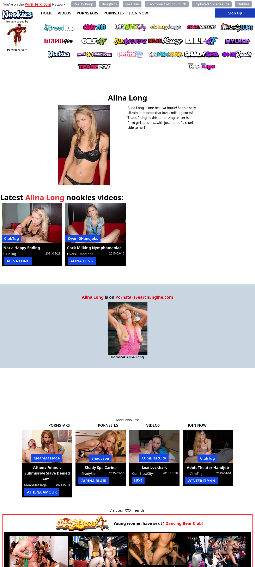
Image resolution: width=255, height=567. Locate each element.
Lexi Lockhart (154, 467)
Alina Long (93, 297)
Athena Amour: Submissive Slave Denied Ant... (47, 473)
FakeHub (132, 4)
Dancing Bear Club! (184, 523)
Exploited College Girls (211, 4)
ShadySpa (100, 458)
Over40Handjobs (83, 238)
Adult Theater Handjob (208, 467)
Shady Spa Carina (101, 467)
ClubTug (11, 238)
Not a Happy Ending (21, 247)
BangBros (109, 4)
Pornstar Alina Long (127, 357)
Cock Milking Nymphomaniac (94, 247)
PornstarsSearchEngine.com (144, 297)
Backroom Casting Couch (166, 4)
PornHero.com (38, 4)
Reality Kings (84, 4)
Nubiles (243, 4)
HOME (46, 13)
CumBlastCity (154, 458)
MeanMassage (47, 458)
